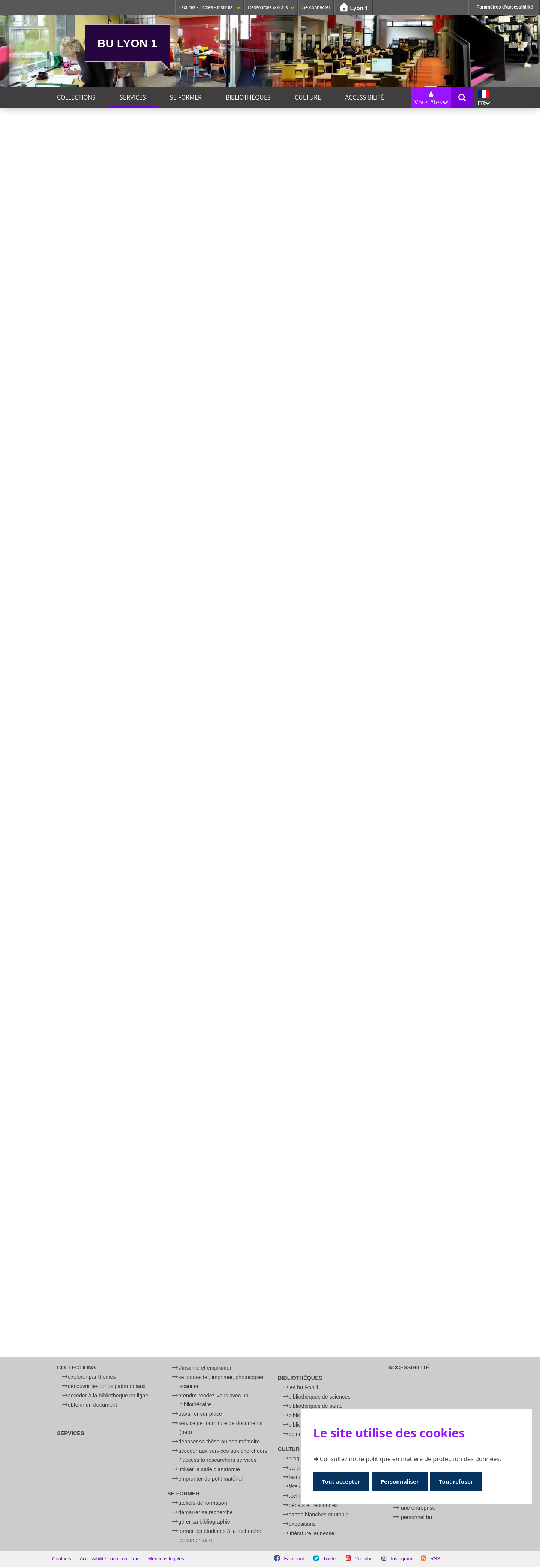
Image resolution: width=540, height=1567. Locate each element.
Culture (308, 97)
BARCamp (299, 1468)
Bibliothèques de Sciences (320, 1397)
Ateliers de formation (202, 1503)
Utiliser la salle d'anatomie (209, 1469)
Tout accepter (342, 1481)
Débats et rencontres (313, 1505)
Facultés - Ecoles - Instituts (209, 7)
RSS (435, 1558)
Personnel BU (416, 1517)
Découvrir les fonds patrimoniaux (107, 1386)
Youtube (364, 1558)
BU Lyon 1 (127, 43)
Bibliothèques (248, 97)
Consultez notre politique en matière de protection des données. (410, 1458)
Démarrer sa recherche (205, 1512)
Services (133, 97)
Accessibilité (364, 97)
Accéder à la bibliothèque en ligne (108, 1396)
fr (484, 98)
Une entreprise (418, 1508)
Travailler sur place (200, 1414)
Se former (186, 97)
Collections (76, 97)
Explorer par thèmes (92, 1377)
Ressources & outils (271, 7)
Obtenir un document (92, 1405)
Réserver (227, 498)
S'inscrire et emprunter (204, 1368)
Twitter (330, 1558)
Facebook (294, 1558)
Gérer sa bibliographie (204, 1522)
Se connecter (316, 7)
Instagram (401, 1558)
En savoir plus (470, 1066)
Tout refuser (460, 1481)
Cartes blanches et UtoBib (319, 1515)
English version (419, 1066)
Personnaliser (402, 1481)
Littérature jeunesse (311, 1533)
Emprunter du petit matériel (210, 1479)
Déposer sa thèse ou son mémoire (219, 1442)
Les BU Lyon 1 (304, 1387)
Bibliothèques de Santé (316, 1406)
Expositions (302, 1524)
